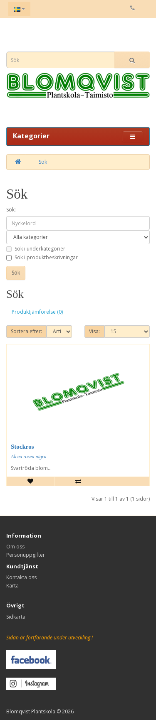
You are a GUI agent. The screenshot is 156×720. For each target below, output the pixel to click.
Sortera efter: (26, 331)
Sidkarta (15, 616)
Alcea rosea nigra (29, 457)
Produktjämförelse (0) (37, 311)
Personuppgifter (25, 554)
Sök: (11, 209)
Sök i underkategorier (35, 248)
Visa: (94, 331)
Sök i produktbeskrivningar (42, 257)
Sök (43, 161)
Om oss (15, 546)
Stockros (22, 446)
